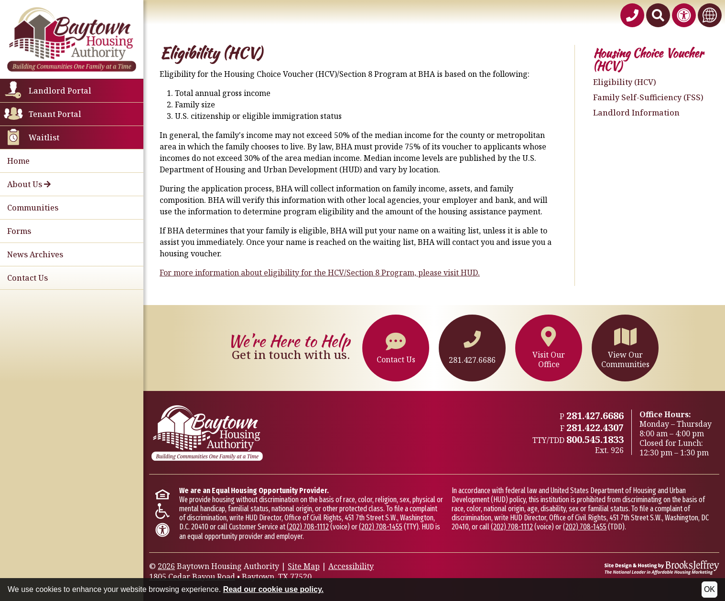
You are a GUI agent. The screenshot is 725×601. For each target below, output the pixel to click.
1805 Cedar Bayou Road (192, 576)
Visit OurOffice (548, 348)
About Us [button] (29, 184)
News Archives (35, 254)
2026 (166, 566)
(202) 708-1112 (308, 526)
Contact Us (27, 278)
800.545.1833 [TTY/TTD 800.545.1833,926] (595, 439)
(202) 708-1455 (380, 526)
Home (18, 161)
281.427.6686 (472, 348)
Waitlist (44, 137)
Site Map (304, 566)
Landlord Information (636, 112)
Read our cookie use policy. (273, 589)
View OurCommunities (625, 348)
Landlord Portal (60, 90)
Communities (32, 207)
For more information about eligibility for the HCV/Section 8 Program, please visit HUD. (320, 272)
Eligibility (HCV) (624, 82)
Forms (19, 231)
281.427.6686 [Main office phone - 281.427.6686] (595, 415)
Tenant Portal (55, 114)
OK (709, 589)
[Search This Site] (658, 15)
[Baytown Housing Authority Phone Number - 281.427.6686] (632, 15)
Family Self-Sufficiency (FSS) (648, 97)
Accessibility (351, 566)
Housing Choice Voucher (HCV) (648, 59)
